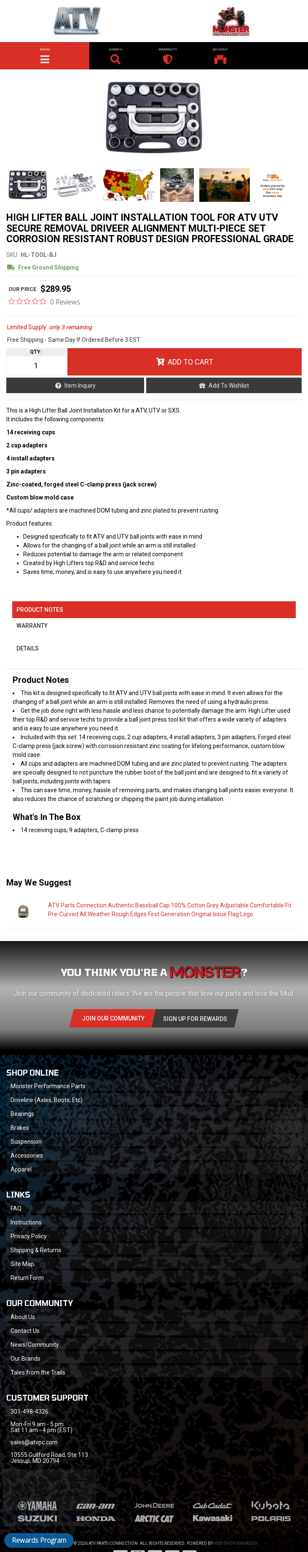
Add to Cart (190, 361)
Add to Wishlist (229, 385)
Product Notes (39, 609)
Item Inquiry (80, 385)
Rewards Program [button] (39, 1540)
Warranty (32, 625)
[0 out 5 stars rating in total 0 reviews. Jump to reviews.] (44, 301)
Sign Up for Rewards (195, 1018)
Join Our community (113, 1018)
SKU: (12, 254)
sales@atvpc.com (34, 1442)
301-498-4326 (29, 1411)
